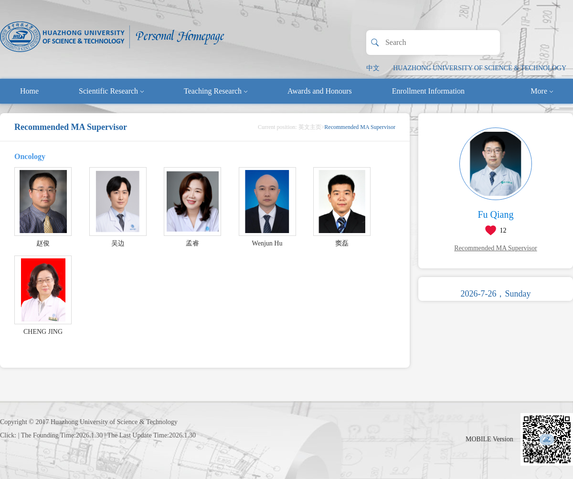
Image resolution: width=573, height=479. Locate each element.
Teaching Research (215, 91)
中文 (373, 68)
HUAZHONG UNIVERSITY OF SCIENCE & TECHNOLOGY (479, 68)
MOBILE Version (489, 439)
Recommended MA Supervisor (495, 248)
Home (29, 91)
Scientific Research (111, 91)
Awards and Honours (319, 91)
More (542, 91)
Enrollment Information (428, 91)
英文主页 (309, 127)
